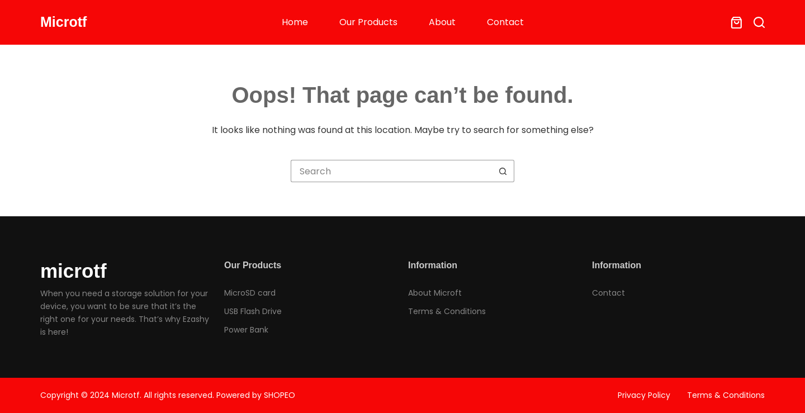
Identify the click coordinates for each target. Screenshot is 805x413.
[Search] (759, 22)
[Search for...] (391, 171)
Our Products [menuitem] (368, 22)
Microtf (63, 22)
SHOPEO (279, 395)
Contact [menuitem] (505, 22)
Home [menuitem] (295, 22)
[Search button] (503, 171)
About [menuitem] (442, 22)
